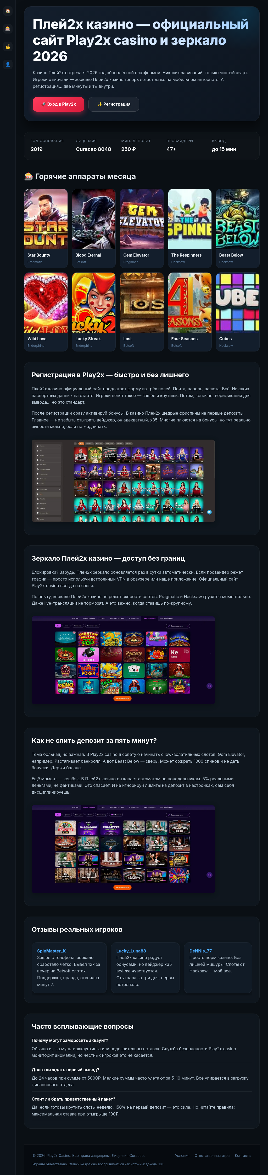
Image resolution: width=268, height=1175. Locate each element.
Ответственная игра (212, 1156)
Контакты (243, 1156)
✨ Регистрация (114, 104)
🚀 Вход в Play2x (58, 104)
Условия (182, 1156)
